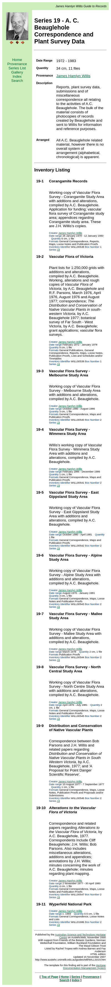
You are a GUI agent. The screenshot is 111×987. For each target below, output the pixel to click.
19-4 (40, 429)
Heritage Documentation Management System (84, 966)
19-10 (41, 808)
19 (58, 249)
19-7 (40, 614)
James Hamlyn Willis (73, 76)
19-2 (40, 256)
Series (75, 976)
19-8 (40, 667)
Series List (17, 68)
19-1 (40, 181)
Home (17, 60)
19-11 (41, 904)
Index (17, 76)
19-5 (40, 492)
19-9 (40, 726)
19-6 (40, 555)
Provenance (17, 64)
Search (17, 81)
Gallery (17, 72)
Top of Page (50, 976)
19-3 (40, 371)
